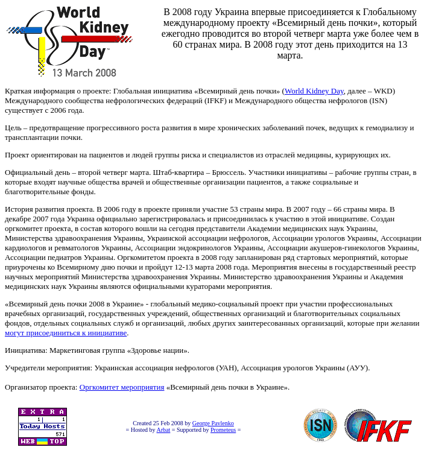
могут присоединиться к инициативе (66, 332)
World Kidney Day (314, 90)
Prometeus (223, 429)
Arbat (164, 429)
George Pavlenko (213, 423)
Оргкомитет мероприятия (122, 386)
